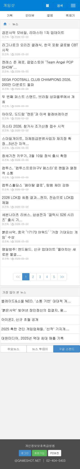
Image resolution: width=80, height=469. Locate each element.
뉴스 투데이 (40, 349)
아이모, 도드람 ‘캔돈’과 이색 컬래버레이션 (35, 114)
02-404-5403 (55, 460)
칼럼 (50, 15)
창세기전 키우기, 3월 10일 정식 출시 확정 (34, 155)
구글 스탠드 (67, 349)
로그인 (25, 453)
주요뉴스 (13, 349)
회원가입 (39, 453)
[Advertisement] (40, 394)
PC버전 (54, 453)
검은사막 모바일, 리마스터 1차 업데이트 (33, 32)
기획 (10, 15)
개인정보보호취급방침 (40, 446)
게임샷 (9, 5)
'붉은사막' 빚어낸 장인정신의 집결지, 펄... (34, 310)
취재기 (70, 15)
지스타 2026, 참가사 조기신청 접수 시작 (33, 126)
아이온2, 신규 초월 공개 (20, 319)
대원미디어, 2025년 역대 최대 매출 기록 (32, 338)
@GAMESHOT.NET (28, 460)
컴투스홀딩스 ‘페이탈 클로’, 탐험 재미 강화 (35, 185)
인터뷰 (29, 15)
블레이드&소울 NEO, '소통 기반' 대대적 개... (36, 301)
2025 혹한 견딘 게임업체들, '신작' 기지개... (35, 328)
